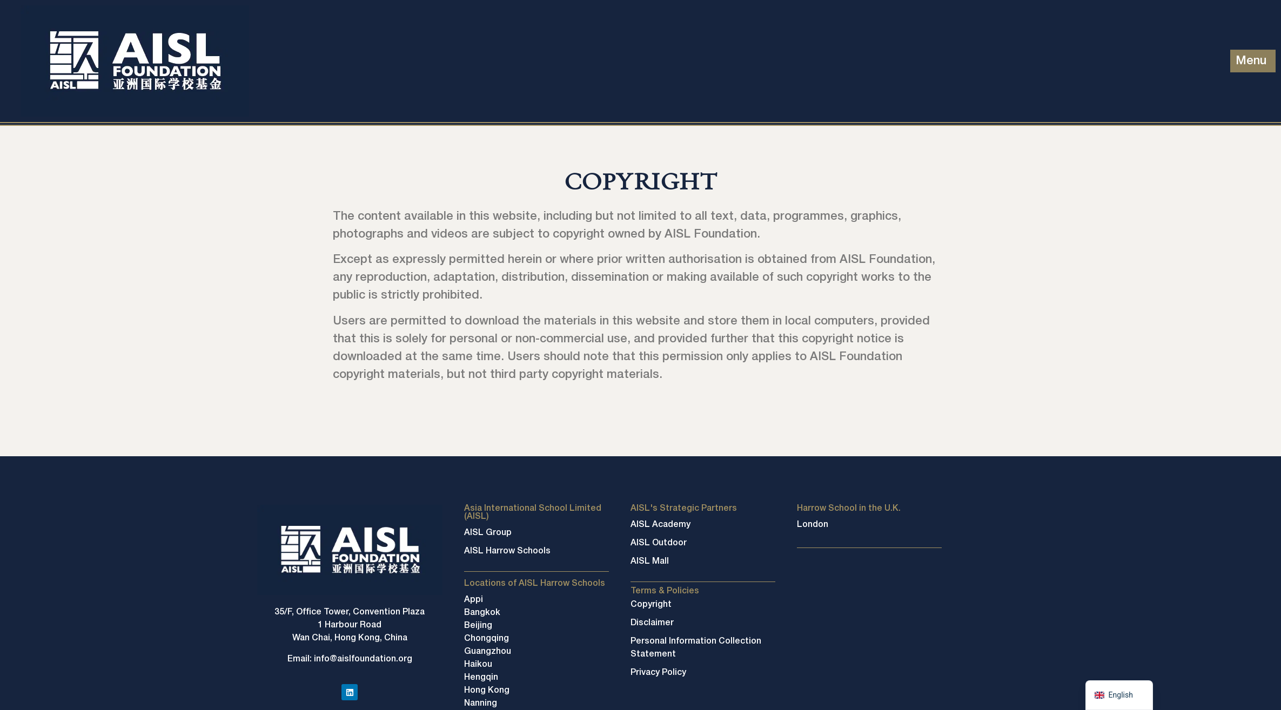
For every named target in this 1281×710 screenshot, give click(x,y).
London (812, 525)
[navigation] (1119, 695)
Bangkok (482, 613)
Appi (473, 600)
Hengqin (481, 677)
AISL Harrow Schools (507, 551)
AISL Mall (650, 561)
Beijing (478, 626)
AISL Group (488, 533)
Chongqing (486, 639)
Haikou (478, 664)
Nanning (480, 703)
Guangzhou (487, 651)
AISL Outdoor (659, 543)
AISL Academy (660, 525)
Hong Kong (486, 690)
